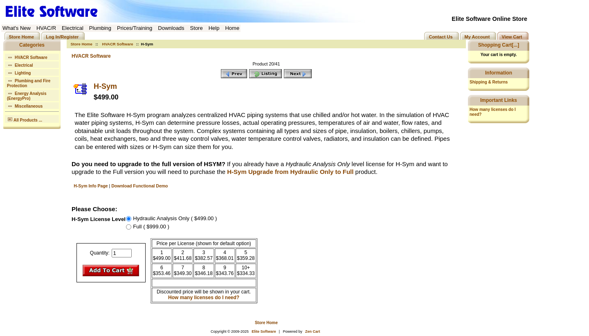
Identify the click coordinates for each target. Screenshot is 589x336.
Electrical (20, 64)
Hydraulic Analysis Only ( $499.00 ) (175, 218)
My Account (477, 36)
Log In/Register (62, 36)
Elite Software (264, 331)
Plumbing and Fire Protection (28, 82)
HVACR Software (117, 44)
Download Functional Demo (139, 185)
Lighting (19, 72)
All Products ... (24, 118)
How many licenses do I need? (203, 297)
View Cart (512, 36)
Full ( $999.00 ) (151, 226)
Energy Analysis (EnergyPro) (26, 95)
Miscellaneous (25, 105)
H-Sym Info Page (91, 185)
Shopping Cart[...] (498, 45)
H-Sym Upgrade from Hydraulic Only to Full (290, 171)
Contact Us (440, 36)
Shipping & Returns (489, 82)
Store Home (21, 36)
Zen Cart (312, 331)
